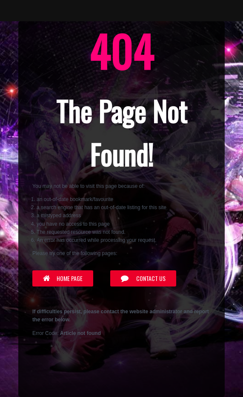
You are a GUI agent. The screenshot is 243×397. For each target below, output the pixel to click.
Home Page (63, 278)
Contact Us (143, 278)
